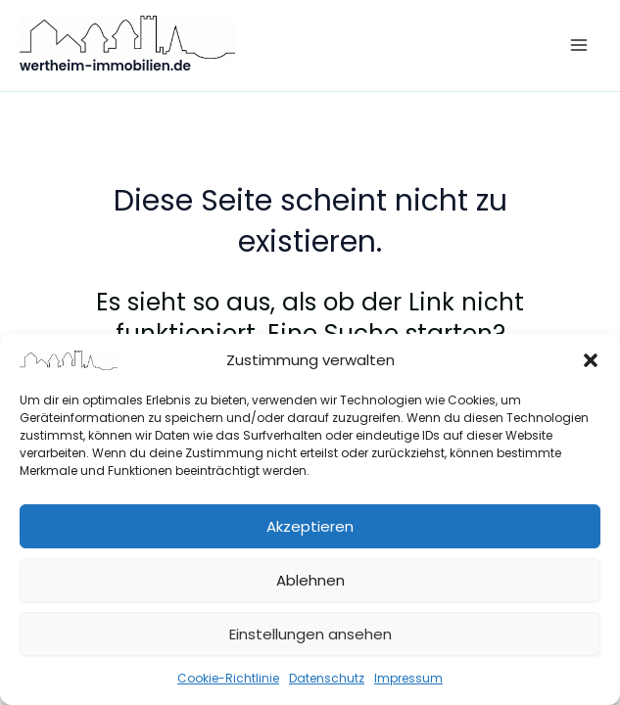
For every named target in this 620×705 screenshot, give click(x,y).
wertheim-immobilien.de (105, 66)
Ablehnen (310, 580)
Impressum (408, 678)
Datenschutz (326, 678)
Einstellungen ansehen (310, 634)
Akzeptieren (310, 526)
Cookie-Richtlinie (228, 678)
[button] (590, 360)
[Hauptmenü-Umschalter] (578, 46)
